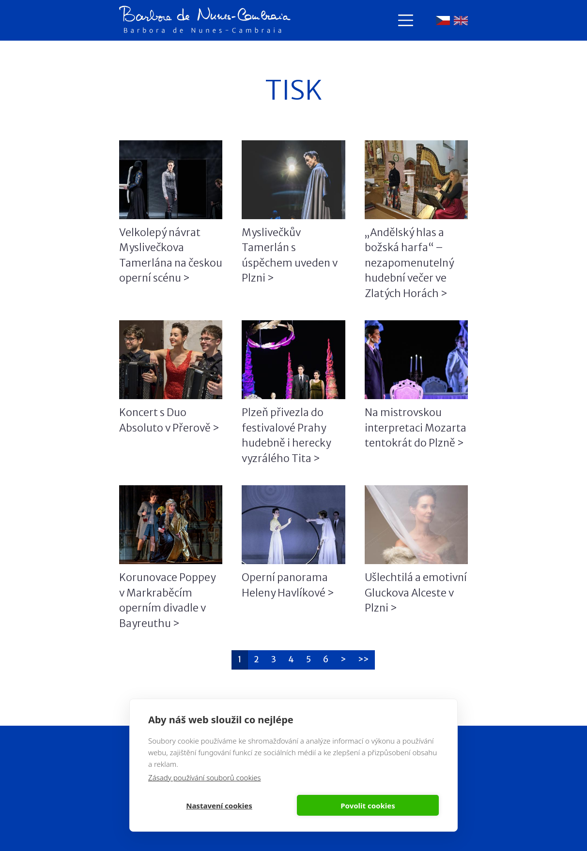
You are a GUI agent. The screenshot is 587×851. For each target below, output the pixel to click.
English (461, 20)
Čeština (443, 20)
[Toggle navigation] (405, 20)
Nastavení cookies (219, 805)
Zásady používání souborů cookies (204, 777)
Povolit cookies (367, 805)
